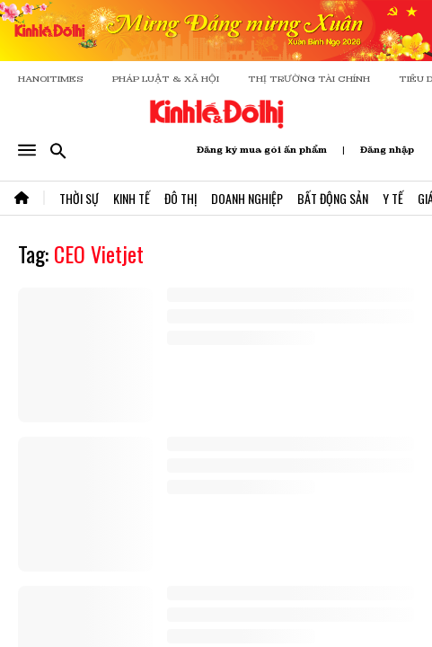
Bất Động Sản (332, 198)
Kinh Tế (131, 198)
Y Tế (393, 198)
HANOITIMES (51, 78)
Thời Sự (79, 198)
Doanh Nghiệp (247, 198)
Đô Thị (180, 198)
